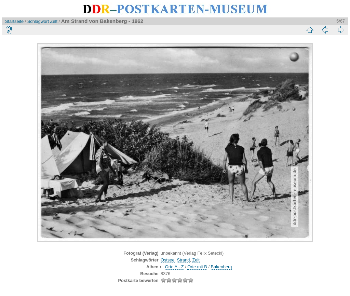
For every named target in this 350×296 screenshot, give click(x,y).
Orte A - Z (174, 266)
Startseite (14, 21)
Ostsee (168, 260)
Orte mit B (197, 266)
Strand (183, 260)
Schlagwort (38, 21)
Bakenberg (221, 266)
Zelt (53, 21)
